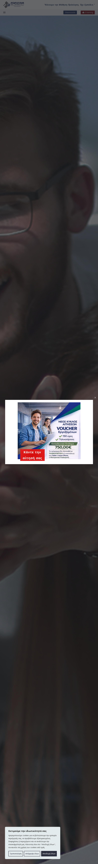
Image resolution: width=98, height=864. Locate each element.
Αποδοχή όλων (49, 853)
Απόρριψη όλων (32, 853)
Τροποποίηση (16, 853)
